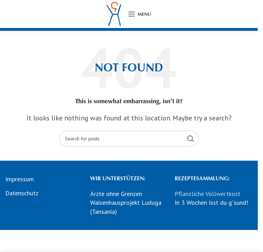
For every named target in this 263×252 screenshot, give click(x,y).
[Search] (129, 139)
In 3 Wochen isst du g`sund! (211, 202)
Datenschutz (21, 193)
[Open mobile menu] (140, 14)
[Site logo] (114, 13)
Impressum (19, 179)
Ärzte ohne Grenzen (116, 194)
